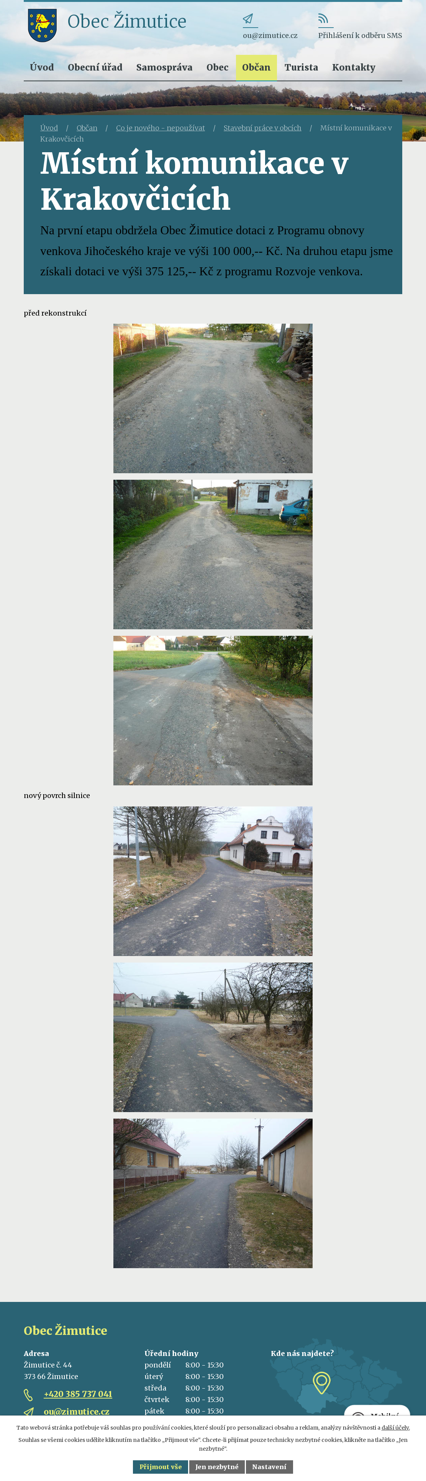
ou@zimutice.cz (77, 1412)
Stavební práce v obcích (262, 127)
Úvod (42, 67)
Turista (301, 67)
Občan (256, 67)
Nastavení (269, 1467)
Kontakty (353, 67)
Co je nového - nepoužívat (160, 127)
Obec (217, 67)
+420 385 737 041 (78, 1394)
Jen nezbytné (217, 1467)
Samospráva (164, 67)
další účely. (396, 1427)
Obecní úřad (95, 67)
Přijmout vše (160, 1467)
